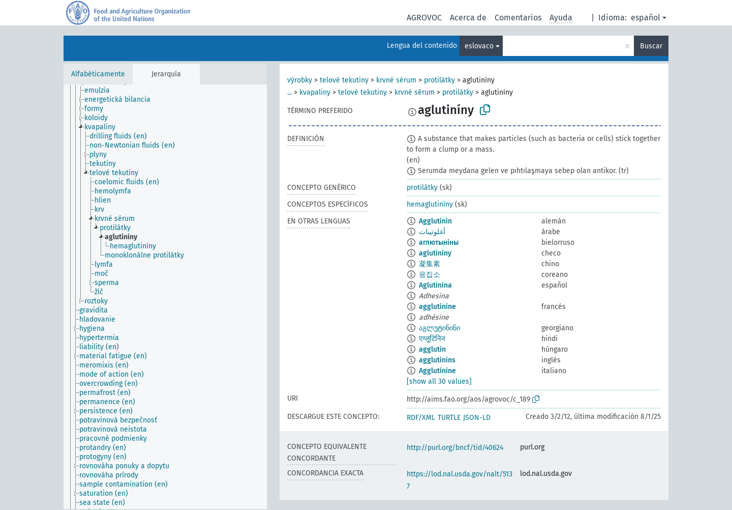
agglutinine (437, 306)
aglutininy (435, 253)
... (289, 92)
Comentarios (518, 17)
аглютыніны (439, 242)
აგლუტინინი (439, 328)
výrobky (299, 80)
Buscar (651, 46)
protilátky (439, 80)
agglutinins (437, 360)
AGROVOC (424, 17)
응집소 (429, 274)
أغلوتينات (432, 232)
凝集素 (429, 264)
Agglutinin (435, 221)
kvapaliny (314, 92)
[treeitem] (101, 90)
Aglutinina (435, 285)
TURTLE (449, 417)
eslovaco (479, 46)
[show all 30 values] (439, 381)
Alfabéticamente (98, 74)
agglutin (432, 349)
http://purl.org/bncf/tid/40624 (455, 447)
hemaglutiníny (430, 204)
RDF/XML (421, 417)
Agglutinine (437, 370)
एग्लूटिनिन (432, 338)
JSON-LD (477, 417)
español (645, 17)
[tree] (165, 296)
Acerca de (468, 17)
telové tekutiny (344, 80)
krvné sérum (396, 80)
